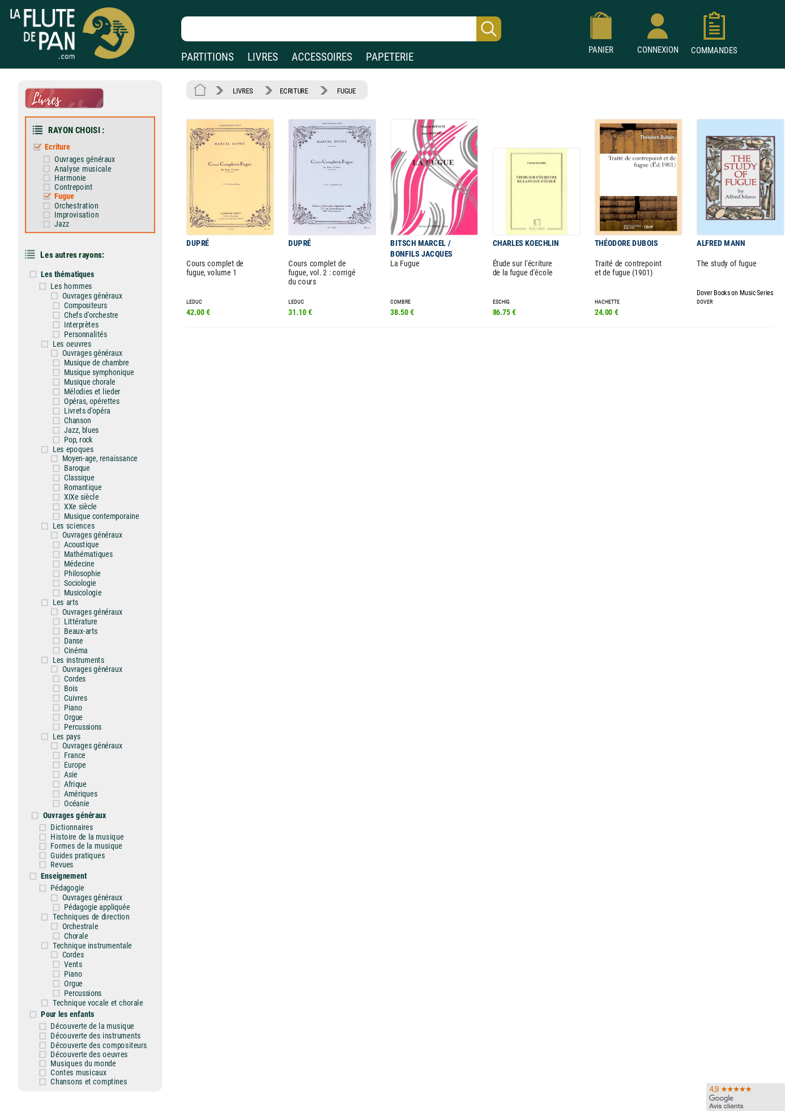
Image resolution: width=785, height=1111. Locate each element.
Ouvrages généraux (89, 155)
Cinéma (81, 630)
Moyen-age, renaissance (103, 445)
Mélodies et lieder (97, 380)
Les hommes (77, 278)
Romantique (88, 473)
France (80, 731)
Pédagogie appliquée (101, 878)
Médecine (84, 546)
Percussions (88, 703)
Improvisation (81, 209)
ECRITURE (291, 90)
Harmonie (75, 173)
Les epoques (78, 435)
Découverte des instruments (100, 1001)
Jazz (67, 218)
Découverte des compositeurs (103, 1010)
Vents (78, 933)
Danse (79, 620)
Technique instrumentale (96, 914)
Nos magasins (85, 1093)
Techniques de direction (95, 886)
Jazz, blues (86, 417)
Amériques (86, 768)
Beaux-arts (86, 611)
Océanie (82, 777)
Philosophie (87, 556)
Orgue (79, 694)
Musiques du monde (88, 1028)
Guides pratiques (83, 827)
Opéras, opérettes (96, 389)
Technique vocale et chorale (102, 969)
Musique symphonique (103, 362)
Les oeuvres (77, 334)
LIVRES (263, 56)
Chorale (81, 905)
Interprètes (86, 316)
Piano (78, 685)
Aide (351, 1093)
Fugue (69, 191)
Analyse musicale (87, 164)
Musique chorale (95, 371)
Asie (76, 749)
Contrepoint (78, 182)
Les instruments (83, 639)
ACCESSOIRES (322, 56)
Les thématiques (73, 266)
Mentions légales (241, 1093)
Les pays (72, 712)
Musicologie (88, 574)
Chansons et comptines (93, 1045)
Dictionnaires (77, 800)
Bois (76, 666)
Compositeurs (90, 297)
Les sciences (78, 509)
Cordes (80, 657)
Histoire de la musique (92, 809)
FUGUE (341, 90)
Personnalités (90, 325)
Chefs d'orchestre (96, 306)
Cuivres (81, 675)
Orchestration (81, 200)
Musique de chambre (101, 352)
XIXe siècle (86, 482)
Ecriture (63, 143)
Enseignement (69, 847)
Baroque (82, 454)
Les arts (70, 583)
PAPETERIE (389, 56)
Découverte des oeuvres (94, 1019)
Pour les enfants (73, 980)
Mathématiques (93, 537)
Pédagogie (73, 858)
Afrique (81, 759)
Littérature (86, 602)
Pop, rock (83, 427)
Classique (84, 463)
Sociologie (85, 565)
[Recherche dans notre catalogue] (341, 28)
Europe (80, 740)
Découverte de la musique (97, 992)
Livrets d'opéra (92, 398)
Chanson (83, 408)
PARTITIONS (207, 56)
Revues (68, 836)
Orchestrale (85, 896)
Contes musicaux (83, 1036)
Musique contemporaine (106, 500)
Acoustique (86, 528)
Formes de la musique (91, 818)
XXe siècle (85, 491)
